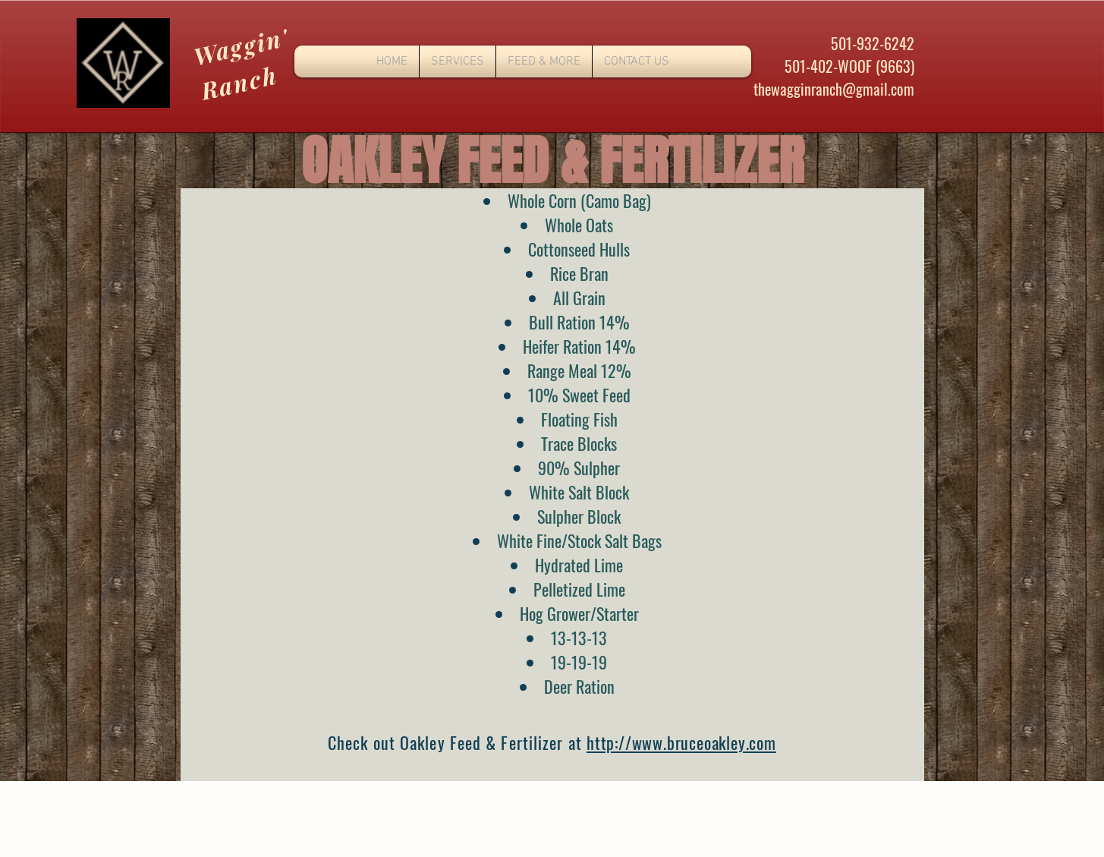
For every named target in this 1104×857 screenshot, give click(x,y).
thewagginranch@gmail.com (833, 88)
